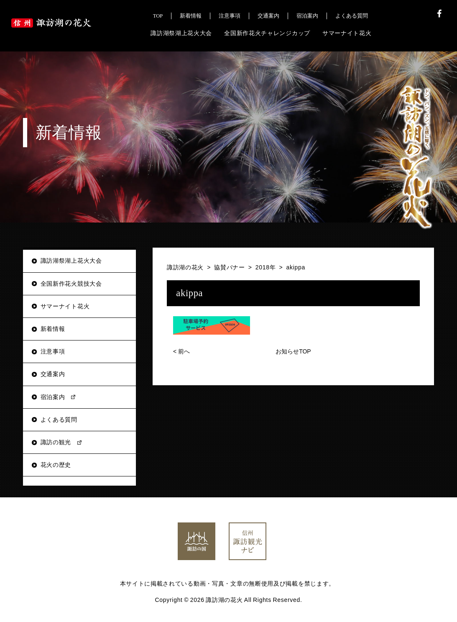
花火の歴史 (56, 464)
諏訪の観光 (56, 442)
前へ (181, 351)
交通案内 (53, 374)
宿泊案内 (53, 397)
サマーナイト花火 (65, 306)
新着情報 (53, 328)
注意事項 (53, 351)
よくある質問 (59, 419)
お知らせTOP (293, 351)
